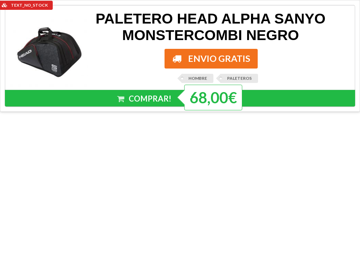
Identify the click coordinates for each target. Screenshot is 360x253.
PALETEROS (239, 78)
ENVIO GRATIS (211, 58)
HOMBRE (197, 78)
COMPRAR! (144, 99)
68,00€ (213, 97)
